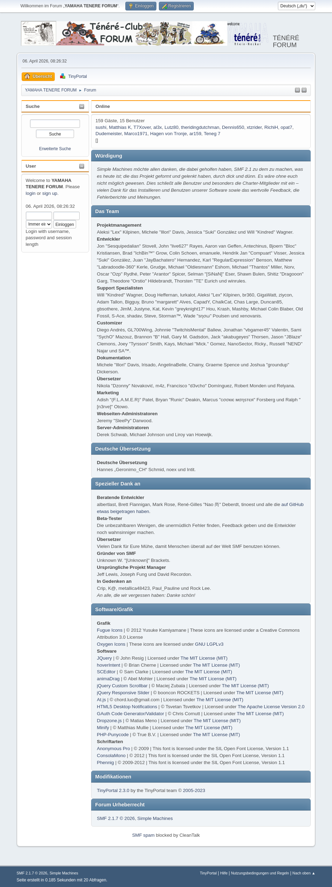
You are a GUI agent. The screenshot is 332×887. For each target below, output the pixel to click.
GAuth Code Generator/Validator (130, 713)
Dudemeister (109, 133)
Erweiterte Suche (55, 148)
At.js (101, 699)
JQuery (104, 658)
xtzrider (254, 127)
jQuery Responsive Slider (123, 692)
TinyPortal (208, 873)
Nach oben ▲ (304, 873)
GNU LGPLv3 (209, 644)
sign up (49, 193)
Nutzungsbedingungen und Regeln (260, 873)
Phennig (105, 762)
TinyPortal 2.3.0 (113, 790)
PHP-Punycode (113, 734)
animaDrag (108, 678)
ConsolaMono (111, 755)
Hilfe (224, 873)
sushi (101, 127)
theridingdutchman (200, 127)
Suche (33, 106)
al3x (157, 127)
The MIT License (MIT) (204, 658)
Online (103, 106)
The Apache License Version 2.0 (271, 706)
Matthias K (120, 127)
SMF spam (143, 835)
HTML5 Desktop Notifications (127, 706)
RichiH (271, 127)
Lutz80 (171, 127)
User (31, 166)
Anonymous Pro (113, 748)
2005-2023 (194, 790)
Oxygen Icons (111, 644)
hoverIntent (108, 665)
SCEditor (106, 671)
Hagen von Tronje (168, 133)
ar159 (195, 133)
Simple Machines (154, 818)
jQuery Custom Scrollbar (122, 685)
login (31, 193)
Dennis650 (233, 127)
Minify (103, 727)
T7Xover (142, 127)
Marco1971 (136, 133)
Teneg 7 (212, 133)
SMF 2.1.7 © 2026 (116, 818)
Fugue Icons (110, 630)
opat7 (286, 127)
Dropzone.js (109, 720)
